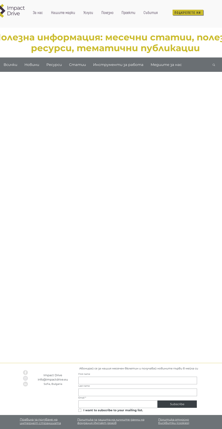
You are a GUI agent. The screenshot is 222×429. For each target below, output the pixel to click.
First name (84, 374)
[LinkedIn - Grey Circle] (25, 384)
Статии (77, 64)
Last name (84, 385)
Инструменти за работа (118, 64)
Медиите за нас (166, 64)
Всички (10, 64)
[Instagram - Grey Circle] (25, 378)
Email (82, 397)
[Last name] (137, 392)
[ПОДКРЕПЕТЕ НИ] (188, 12)
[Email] (117, 404)
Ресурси (54, 64)
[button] (214, 65)
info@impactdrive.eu (53, 379)
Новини (31, 64)
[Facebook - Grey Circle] (25, 372)
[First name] (137, 380)
